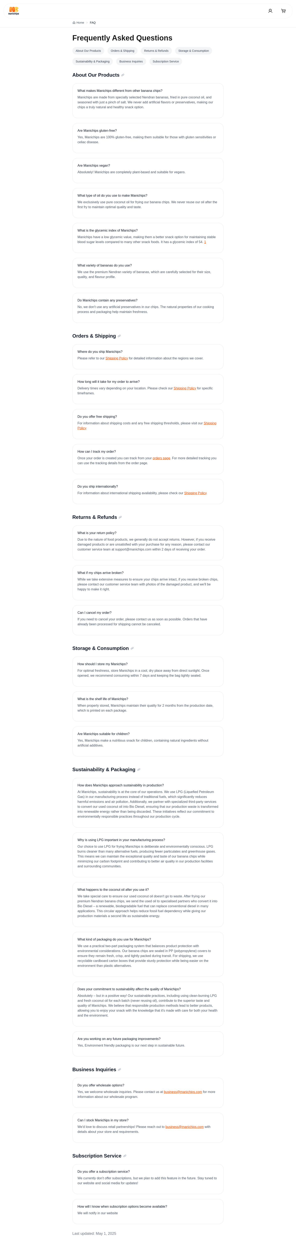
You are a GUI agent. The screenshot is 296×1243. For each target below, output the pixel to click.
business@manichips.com (183, 1092)
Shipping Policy (116, 358)
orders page (161, 458)
